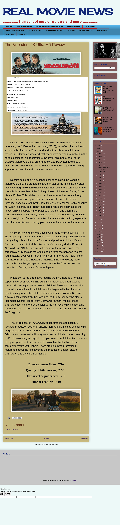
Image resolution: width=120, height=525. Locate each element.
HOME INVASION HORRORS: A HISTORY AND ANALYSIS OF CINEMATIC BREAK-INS (40, 27)
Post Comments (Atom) (50, 444)
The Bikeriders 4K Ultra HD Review (104, 169)
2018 (99, 234)
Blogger (74, 480)
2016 (99, 240)
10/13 (101, 159)
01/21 (101, 213)
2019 (99, 231)
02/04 (101, 210)
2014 (99, 246)
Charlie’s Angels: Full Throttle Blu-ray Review (108, 98)
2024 (99, 151)
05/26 (101, 187)
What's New (9, 27)
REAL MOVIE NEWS (58, 11)
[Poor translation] (7, 494)
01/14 (101, 216)
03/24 (101, 198)
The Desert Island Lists (86, 30)
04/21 (101, 195)
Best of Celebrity (90, 27)
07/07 (101, 181)
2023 (99, 219)
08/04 (101, 175)
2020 (99, 228)
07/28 (101, 178)
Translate (109, 266)
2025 (99, 148)
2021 (99, 225)
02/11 (101, 207)
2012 (99, 251)
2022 (99, 222)
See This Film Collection (34, 30)
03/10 (101, 201)
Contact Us (22, 34)
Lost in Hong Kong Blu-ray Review (107, 119)
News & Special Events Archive (15, 30)
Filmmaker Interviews (73, 27)
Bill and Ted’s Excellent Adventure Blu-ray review (109, 89)
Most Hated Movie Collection (54, 30)
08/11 (101, 165)
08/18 (101, 162)
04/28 (101, 192)
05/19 (101, 189)
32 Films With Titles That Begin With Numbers (108, 109)
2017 (99, 237)
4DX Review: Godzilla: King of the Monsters (108, 129)
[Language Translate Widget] (105, 263)
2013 (99, 249)
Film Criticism (71, 30)
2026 (99, 145)
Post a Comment (12, 429)
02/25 (101, 204)
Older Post (84, 439)
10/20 (101, 156)
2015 (99, 243)
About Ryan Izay (102, 30)
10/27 (101, 153)
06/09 (101, 184)
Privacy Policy (10, 34)
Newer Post (9, 439)
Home (46, 439)
